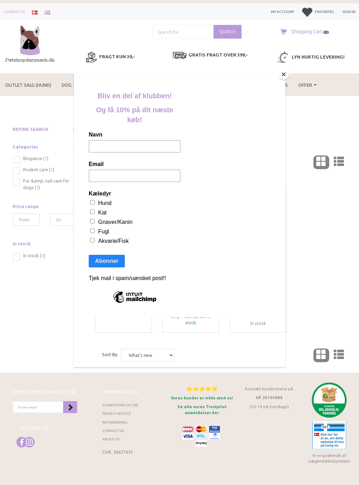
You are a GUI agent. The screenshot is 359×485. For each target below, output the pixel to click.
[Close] (283, 74)
